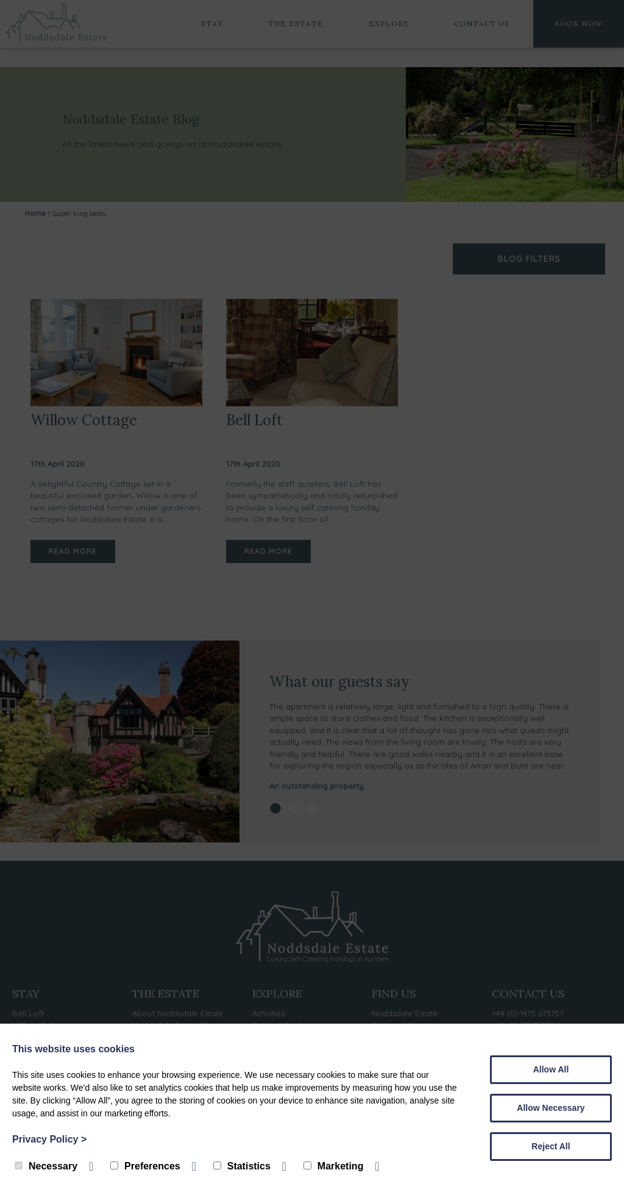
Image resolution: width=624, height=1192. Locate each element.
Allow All (551, 1069)
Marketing (333, 1166)
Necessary (46, 1166)
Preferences (145, 1166)
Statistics (242, 1166)
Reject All (550, 1146)
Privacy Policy (49, 1139)
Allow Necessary (550, 1108)
